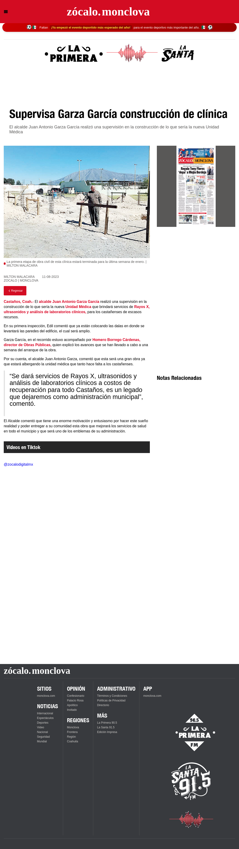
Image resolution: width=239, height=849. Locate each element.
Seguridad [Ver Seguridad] (43, 736)
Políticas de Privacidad (111, 700)
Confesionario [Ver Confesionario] (75, 695)
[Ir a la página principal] (108, 11)
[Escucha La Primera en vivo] (191, 732)
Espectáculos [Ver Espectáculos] (45, 718)
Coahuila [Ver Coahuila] (72, 741)
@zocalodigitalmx (18, 464)
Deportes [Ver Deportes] (43, 722)
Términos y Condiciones (112, 695)
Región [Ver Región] (71, 736)
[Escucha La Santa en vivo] (191, 781)
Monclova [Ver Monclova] (73, 727)
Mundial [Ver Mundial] (42, 741)
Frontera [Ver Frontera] (72, 732)
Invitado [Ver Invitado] (72, 709)
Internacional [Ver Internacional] (45, 713)
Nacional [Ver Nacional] (42, 732)
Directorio (103, 705)
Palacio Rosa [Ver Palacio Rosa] (75, 700)
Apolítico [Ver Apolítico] (72, 705)
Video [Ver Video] (40, 727)
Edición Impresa (107, 732)
